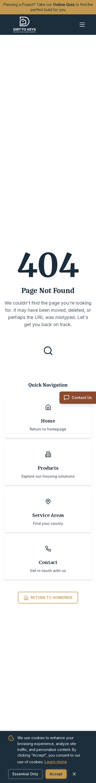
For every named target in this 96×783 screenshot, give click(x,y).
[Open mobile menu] (82, 24)
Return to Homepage (48, 597)
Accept (56, 774)
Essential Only (25, 774)
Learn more (56, 761)
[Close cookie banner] (74, 774)
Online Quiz (64, 4)
